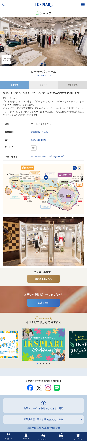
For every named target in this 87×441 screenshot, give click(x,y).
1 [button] (42, 63)
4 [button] (46, 363)
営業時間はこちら (39, 132)
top (1, 369)
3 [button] (43, 363)
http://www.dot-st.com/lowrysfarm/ (47, 156)
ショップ (45, 13)
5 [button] (49, 363)
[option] (43, 41)
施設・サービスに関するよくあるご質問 (43, 408)
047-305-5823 (38, 140)
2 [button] (45, 63)
